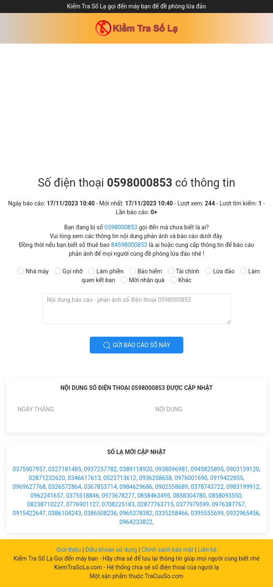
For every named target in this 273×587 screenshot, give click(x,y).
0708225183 (118, 504)
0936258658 (155, 478)
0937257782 (100, 469)
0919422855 (226, 478)
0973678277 (118, 495)
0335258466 (171, 513)
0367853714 (100, 486)
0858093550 (225, 495)
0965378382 (136, 513)
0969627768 (29, 486)
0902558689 (171, 486)
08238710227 (45, 504)
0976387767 (228, 504)
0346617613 (84, 478)
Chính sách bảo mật (168, 549)
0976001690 (191, 478)
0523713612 (119, 478)
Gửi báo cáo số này (136, 345)
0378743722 (207, 486)
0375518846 (82, 495)
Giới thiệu (69, 549)
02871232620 (47, 478)
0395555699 (207, 513)
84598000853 (129, 245)
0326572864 (64, 486)
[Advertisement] (136, 106)
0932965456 (243, 513)
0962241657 (46, 495)
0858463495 (153, 495)
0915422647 (29, 513)
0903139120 (243, 469)
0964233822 (136, 522)
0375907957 (29, 469)
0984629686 (136, 486)
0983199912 (243, 486)
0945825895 (207, 469)
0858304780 (189, 495)
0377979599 (192, 504)
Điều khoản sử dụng (112, 549)
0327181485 (64, 469)
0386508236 (100, 513)
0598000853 (121, 227)
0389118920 (136, 469)
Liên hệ (207, 549)
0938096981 (171, 469)
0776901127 (82, 504)
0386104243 (64, 513)
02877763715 (155, 504)
